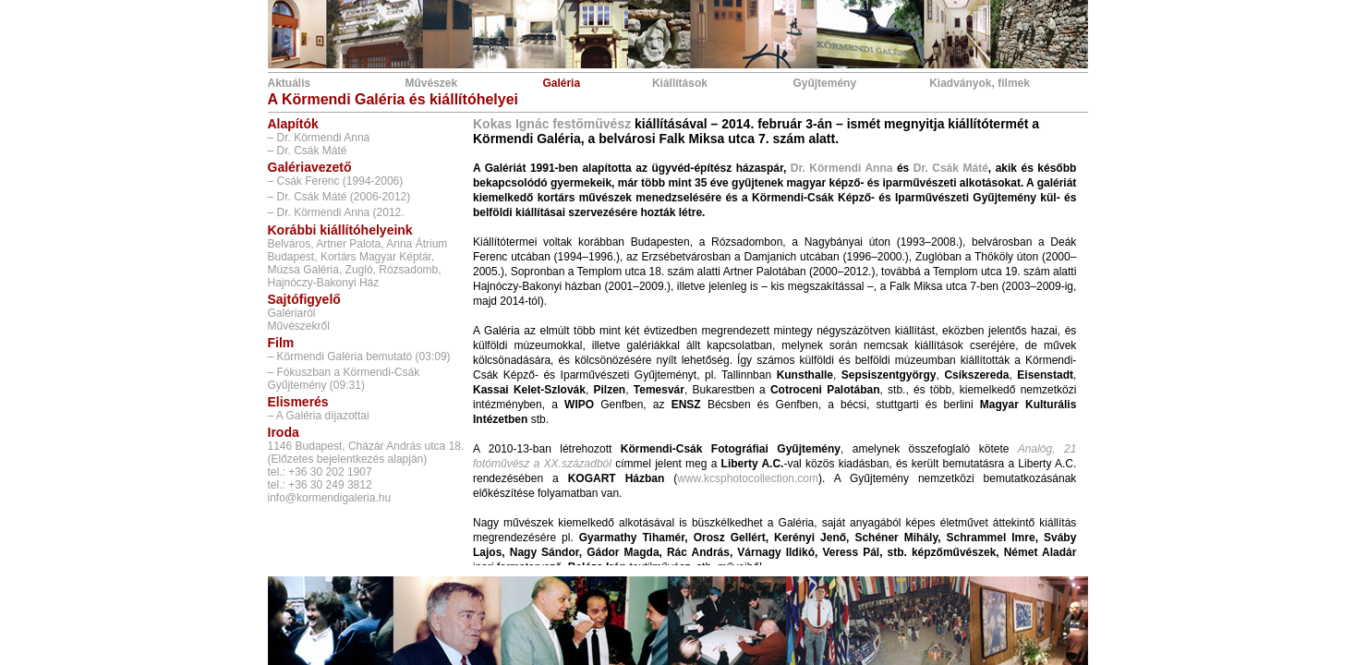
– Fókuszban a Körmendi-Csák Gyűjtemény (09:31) (344, 379)
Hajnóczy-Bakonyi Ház (324, 282)
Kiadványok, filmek (979, 83)
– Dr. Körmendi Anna (319, 137)
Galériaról (292, 313)
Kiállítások (680, 83)
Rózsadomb (408, 269)
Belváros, (291, 243)
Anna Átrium (416, 243)
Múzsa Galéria (303, 269)
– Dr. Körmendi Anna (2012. (336, 212)
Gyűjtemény (824, 83)
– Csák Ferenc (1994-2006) (336, 181)
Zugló (359, 269)
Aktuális (289, 83)
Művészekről (299, 326)
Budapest (291, 256)
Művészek (431, 83)
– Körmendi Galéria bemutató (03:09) (359, 356)
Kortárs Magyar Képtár (376, 256)
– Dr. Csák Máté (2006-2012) (339, 196)
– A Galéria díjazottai (318, 415)
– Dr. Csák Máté (307, 150)
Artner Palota (348, 243)
